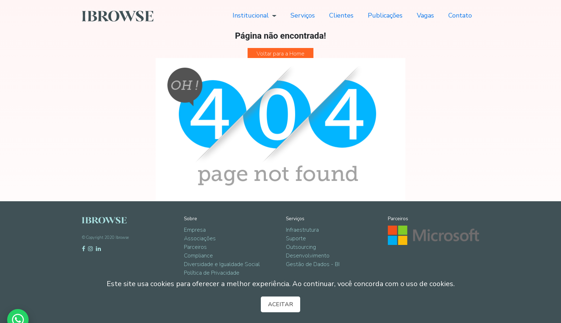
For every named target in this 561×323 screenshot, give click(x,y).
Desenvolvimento (308, 256)
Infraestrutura (302, 230)
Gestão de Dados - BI (313, 264)
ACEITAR (280, 304)
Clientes (341, 15)
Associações (200, 238)
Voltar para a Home (280, 54)
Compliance (198, 256)
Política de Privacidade (211, 273)
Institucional (254, 15)
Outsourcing (301, 247)
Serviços (303, 15)
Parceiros (195, 247)
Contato (460, 15)
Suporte (296, 238)
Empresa (195, 230)
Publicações (385, 15)
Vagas (425, 15)
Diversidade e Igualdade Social (222, 264)
